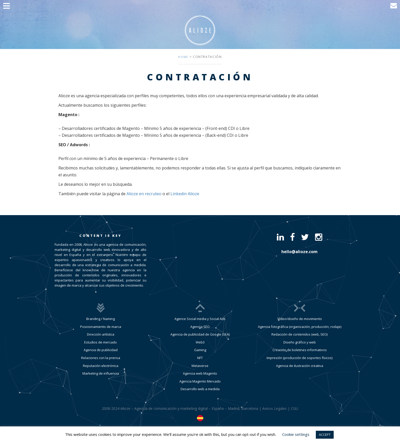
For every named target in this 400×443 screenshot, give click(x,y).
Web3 (200, 342)
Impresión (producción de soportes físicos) (299, 357)
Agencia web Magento (200, 373)
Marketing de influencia (100, 373)
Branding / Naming (100, 318)
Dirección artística (100, 334)
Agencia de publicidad (101, 350)
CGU (294, 408)
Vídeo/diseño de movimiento (299, 318)
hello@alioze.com (299, 251)
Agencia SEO (200, 326)
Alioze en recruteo (144, 193)
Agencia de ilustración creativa (299, 365)
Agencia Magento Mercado (200, 381)
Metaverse (200, 365)
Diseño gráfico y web (299, 342)
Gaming (200, 350)
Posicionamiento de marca (100, 326)
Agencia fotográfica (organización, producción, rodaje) (299, 326)
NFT (200, 357)
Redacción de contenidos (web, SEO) (299, 334)
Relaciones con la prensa (100, 357)
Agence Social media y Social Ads (200, 318)
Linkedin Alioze (184, 193)
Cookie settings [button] (295, 434)
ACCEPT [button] (325, 434)
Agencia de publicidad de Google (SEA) (200, 334)
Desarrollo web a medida (200, 389)
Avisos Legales (274, 408)
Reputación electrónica (100, 365)
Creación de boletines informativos (299, 350)
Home (183, 57)
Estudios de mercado (100, 342)
